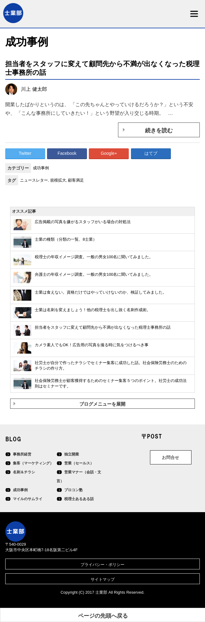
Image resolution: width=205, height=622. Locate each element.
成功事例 (41, 168)
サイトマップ (103, 579)
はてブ (150, 153)
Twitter (25, 153)
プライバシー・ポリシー (102, 564)
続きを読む (159, 130)
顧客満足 (76, 180)
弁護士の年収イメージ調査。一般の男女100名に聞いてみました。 (94, 274)
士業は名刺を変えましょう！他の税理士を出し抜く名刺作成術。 (93, 309)
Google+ (109, 153)
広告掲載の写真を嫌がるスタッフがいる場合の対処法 (83, 221)
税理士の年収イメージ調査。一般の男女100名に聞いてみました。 (94, 257)
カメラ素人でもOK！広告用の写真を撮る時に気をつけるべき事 (91, 345)
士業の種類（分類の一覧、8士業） (66, 239)
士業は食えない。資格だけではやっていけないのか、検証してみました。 (101, 292)
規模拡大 (58, 180)
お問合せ (170, 457)
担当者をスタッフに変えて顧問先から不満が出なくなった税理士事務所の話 (103, 327)
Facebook (66, 153)
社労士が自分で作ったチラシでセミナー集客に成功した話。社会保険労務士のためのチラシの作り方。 (111, 365)
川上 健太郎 (34, 89)
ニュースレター (34, 180)
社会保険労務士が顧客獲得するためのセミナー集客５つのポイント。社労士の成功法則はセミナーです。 (111, 383)
